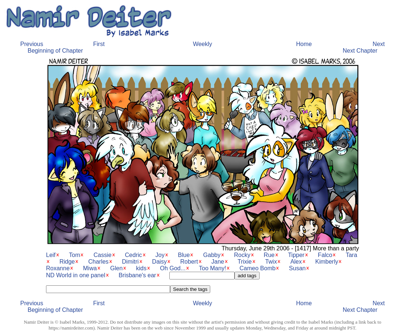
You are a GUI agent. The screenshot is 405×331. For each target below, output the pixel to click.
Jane (217, 261)
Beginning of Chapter (55, 50)
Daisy (159, 261)
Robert (189, 261)
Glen (116, 268)
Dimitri (130, 261)
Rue (269, 255)
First (99, 44)
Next (379, 44)
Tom (74, 255)
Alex (296, 261)
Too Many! (212, 268)
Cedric (133, 255)
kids (141, 268)
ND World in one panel (75, 275)
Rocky (242, 255)
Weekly (202, 44)
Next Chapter (360, 50)
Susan (297, 268)
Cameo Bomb (258, 268)
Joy (160, 255)
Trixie (244, 261)
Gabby (212, 255)
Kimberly (326, 261)
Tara (351, 255)
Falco (325, 255)
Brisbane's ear (137, 275)
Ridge (67, 261)
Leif (51, 255)
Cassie (103, 255)
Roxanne (58, 268)
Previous (31, 44)
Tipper (296, 255)
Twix (271, 261)
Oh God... (172, 268)
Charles (98, 261)
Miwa (90, 268)
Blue (184, 255)
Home (304, 44)
